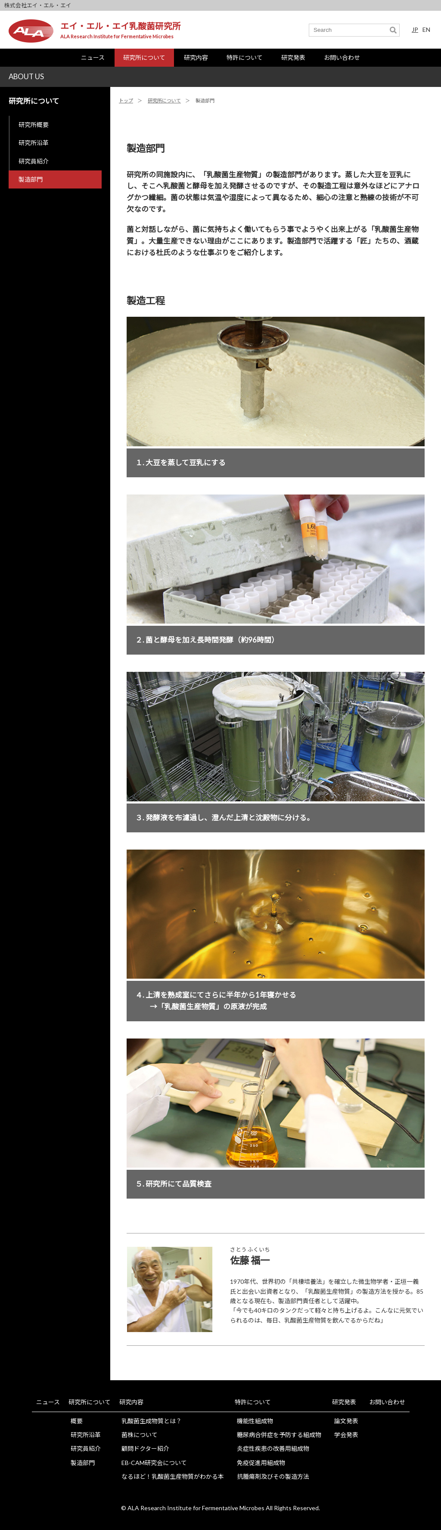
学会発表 (346, 1434)
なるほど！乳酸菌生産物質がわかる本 (172, 1476)
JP (415, 29)
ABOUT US (26, 76)
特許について (245, 57)
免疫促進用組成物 (261, 1462)
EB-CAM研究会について (154, 1462)
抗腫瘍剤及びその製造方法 (273, 1476)
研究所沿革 (34, 142)
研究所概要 (34, 124)
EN (426, 29)
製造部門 (31, 179)
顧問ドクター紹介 (145, 1448)
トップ (126, 100)
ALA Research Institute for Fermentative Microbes (117, 36)
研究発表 (293, 57)
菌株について (139, 1434)
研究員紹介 (34, 161)
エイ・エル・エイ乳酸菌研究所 (120, 26)
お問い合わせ (342, 57)
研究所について (144, 57)
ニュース (93, 57)
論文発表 (346, 1421)
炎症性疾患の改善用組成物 (273, 1448)
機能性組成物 (255, 1421)
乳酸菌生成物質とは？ (151, 1421)
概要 (77, 1421)
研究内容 (196, 57)
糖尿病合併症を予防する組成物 (279, 1434)
